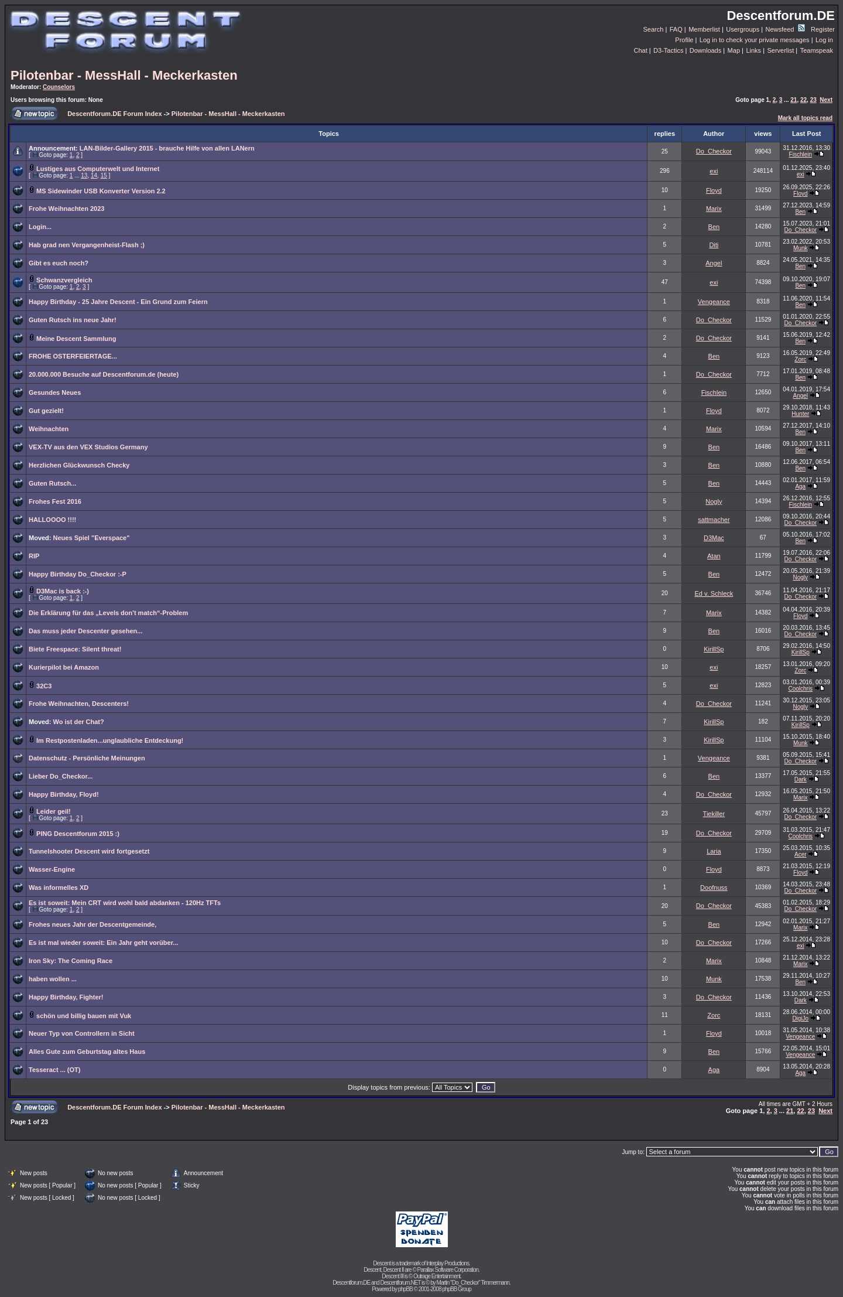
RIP (34, 555)
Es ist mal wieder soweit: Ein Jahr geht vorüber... (104, 942)
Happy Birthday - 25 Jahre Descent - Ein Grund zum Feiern (118, 301)
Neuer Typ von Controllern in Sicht (82, 1033)
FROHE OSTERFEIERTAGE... (73, 356)
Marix (714, 208)
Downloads (705, 50)
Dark (800, 779)
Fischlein (800, 154)
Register (823, 29)
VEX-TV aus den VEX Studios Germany (88, 446)
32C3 (44, 686)
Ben (800, 212)
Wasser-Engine (52, 869)
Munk (800, 248)
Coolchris (800, 688)
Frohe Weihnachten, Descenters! (79, 703)
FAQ (676, 29)
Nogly (713, 501)
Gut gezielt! (46, 410)
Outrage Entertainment (436, 1276)
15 (104, 175)
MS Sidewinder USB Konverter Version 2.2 (101, 190)
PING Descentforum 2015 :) (77, 833)
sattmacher (713, 519)
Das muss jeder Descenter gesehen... (85, 630)
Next (826, 100)
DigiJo (800, 1018)
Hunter (800, 414)
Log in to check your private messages (755, 39)
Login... (40, 226)
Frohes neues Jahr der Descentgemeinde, (92, 924)
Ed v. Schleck (713, 593)
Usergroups (742, 29)
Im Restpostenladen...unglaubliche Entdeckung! (109, 740)
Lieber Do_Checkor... (60, 776)
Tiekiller (714, 813)
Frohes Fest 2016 (55, 501)
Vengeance (714, 301)
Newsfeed (785, 29)
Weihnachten (48, 428)
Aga (800, 486)
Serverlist (780, 50)
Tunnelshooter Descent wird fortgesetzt (89, 851)
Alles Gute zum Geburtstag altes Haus (87, 1051)
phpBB (405, 1289)
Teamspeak (816, 50)
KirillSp (714, 649)
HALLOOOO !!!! (52, 519)
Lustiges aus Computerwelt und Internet (97, 168)
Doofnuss (713, 887)
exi (714, 171)
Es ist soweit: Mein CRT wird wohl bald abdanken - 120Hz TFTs (125, 902)
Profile (684, 39)
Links (753, 50)
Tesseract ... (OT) (54, 1069)
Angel (713, 263)
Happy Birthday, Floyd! (64, 794)
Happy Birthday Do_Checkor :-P (77, 574)
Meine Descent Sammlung (76, 338)
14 (94, 175)
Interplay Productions (447, 1263)
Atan (714, 555)
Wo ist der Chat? (78, 721)
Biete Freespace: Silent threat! (75, 649)
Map (734, 50)
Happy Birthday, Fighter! (66, 997)
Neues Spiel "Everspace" (91, 537)
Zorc (800, 359)
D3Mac (714, 537)
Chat (640, 50)
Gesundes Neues (55, 392)
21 (793, 100)
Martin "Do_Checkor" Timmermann (473, 1282)
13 (84, 175)
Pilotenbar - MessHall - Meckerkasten (124, 75)
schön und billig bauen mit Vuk (83, 1015)
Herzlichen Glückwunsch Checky (79, 465)
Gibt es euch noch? (58, 263)
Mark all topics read (805, 118)
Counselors (59, 87)
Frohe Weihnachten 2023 (66, 208)
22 (803, 100)
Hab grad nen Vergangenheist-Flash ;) (87, 244)
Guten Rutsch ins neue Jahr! (72, 319)
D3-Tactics (668, 50)
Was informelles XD (58, 887)
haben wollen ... (53, 978)
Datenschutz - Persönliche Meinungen (87, 758)
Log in (824, 39)
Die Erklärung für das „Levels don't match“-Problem (108, 612)
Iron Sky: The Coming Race (70, 960)
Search (653, 29)
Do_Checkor (714, 151)
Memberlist (704, 29)
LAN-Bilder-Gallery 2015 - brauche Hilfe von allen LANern (167, 148)
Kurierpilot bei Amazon (64, 667)
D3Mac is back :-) (62, 591)
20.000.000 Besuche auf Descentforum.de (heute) (104, 374)
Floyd (714, 190)
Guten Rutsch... (52, 483)
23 (813, 100)
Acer (800, 854)
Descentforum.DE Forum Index (114, 113)
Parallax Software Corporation (447, 1270)
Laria (714, 851)
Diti (713, 244)
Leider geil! (53, 811)
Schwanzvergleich (64, 280)
